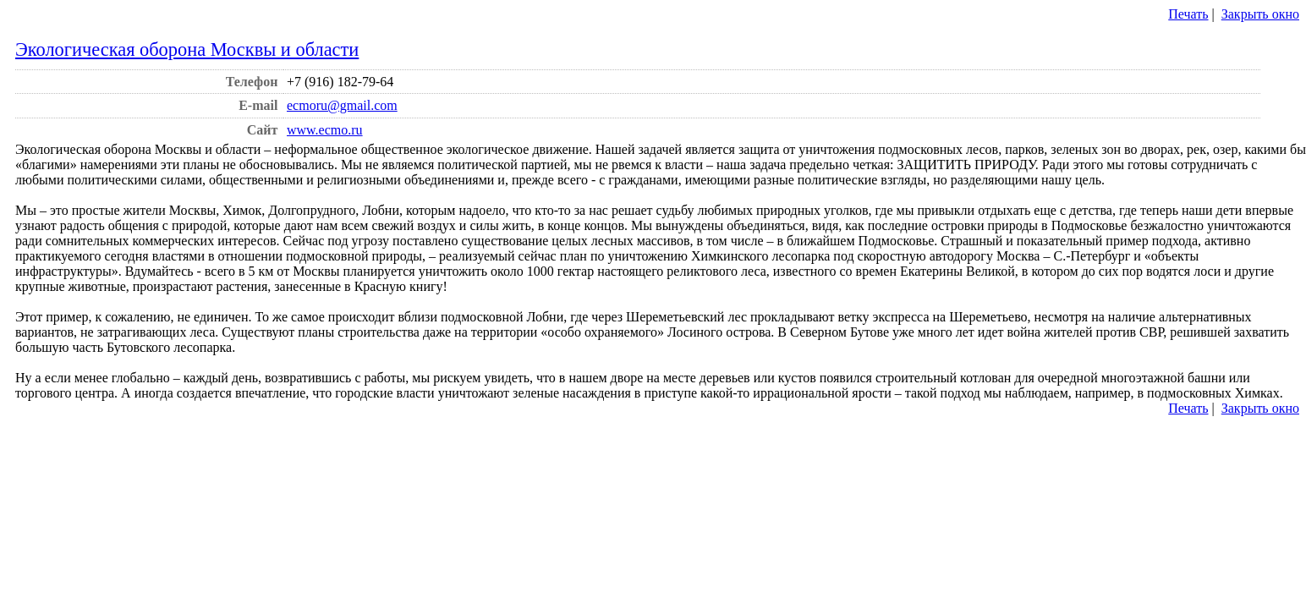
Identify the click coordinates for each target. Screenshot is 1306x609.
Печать (1188, 14)
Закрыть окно (1260, 14)
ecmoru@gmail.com (342, 105)
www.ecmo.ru (325, 130)
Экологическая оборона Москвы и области (187, 49)
